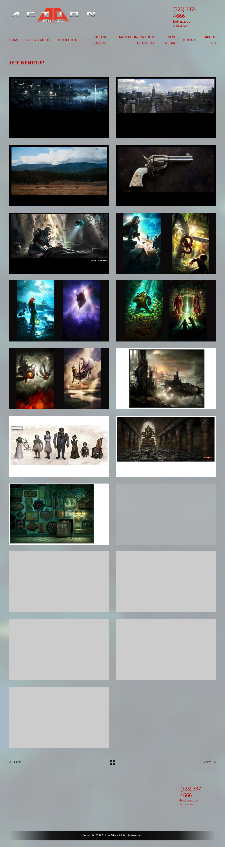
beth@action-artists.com (183, 23)
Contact (189, 40)
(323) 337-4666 (184, 13)
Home (14, 40)
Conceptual (68, 40)
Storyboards (38, 40)
